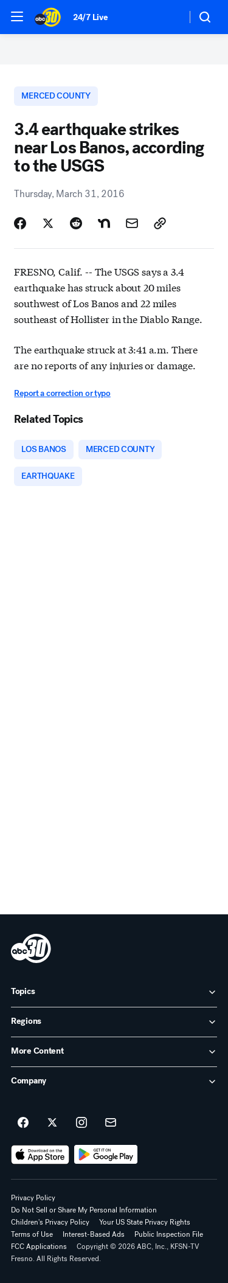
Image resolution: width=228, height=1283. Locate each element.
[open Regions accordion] (114, 1022)
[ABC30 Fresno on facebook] (23, 1123)
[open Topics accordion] (114, 992)
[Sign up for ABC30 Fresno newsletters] (110, 1123)
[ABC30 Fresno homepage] (48, 17)
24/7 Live (90, 17)
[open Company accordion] (114, 1082)
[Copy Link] (160, 223)
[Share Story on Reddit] (76, 223)
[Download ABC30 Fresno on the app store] (40, 1154)
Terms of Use (32, 1234)
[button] (17, 16)
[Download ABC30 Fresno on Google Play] (106, 1154)
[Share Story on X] (48, 223)
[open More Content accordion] (114, 1052)
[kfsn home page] (31, 948)
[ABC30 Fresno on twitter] (52, 1123)
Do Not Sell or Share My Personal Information (84, 1210)
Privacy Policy (33, 1197)
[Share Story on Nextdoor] (104, 223)
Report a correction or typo (62, 393)
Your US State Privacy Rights (144, 1222)
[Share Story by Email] (132, 223)
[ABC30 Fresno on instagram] (81, 1123)
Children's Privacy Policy (50, 1222)
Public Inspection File (168, 1234)
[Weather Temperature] (167, 17)
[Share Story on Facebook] (20, 223)
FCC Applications (39, 1246)
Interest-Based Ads (94, 1234)
